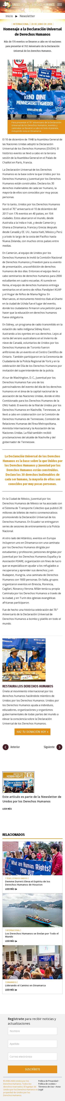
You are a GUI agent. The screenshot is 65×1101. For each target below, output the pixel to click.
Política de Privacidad (48, 1081)
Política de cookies (46, 1083)
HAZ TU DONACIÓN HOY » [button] (32, 732)
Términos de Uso (46, 1086)
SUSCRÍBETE (32, 1069)
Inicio (10, 16)
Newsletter (27, 16)
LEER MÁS (7, 809)
